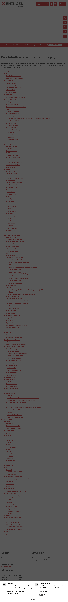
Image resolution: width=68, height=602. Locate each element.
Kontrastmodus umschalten (52, 594)
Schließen (34, 599)
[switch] (41, 595)
